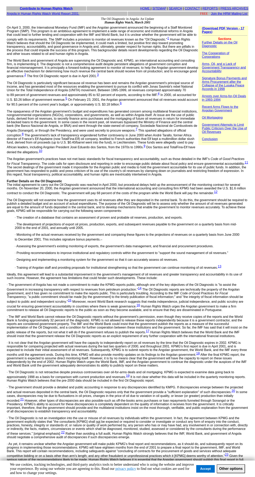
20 (233, 391)
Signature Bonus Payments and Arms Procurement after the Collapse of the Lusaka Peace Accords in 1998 (224, 84)
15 (70, 300)
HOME (145, 8)
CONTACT (192, 8)
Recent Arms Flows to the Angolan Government (220, 108)
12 (216, 192)
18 (198, 353)
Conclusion (210, 139)
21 (22, 399)
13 (219, 266)
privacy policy (125, 469)
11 (246, 162)
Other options (231, 469)
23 (227, 454)
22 (63, 432)
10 (40, 151)
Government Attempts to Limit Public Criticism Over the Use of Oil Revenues (224, 128)
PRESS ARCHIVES (234, 8)
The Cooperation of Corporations (215, 54)
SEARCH (175, 8)
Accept (205, 468)
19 (128, 375)
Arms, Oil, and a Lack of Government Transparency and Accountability (224, 67)
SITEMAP (159, 8)
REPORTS (210, 8)
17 (147, 331)
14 (139, 288)
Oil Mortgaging (212, 117)
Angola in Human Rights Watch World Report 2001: (43, 13)
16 (138, 305)
